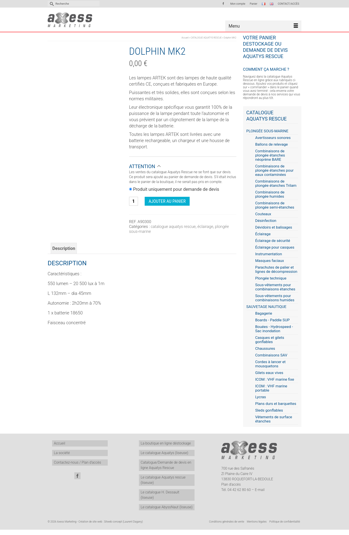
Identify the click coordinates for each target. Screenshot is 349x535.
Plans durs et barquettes (275, 404)
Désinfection (265, 221)
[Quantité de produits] (133, 201)
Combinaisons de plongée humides (270, 194)
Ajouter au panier (167, 201)
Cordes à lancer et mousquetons (270, 364)
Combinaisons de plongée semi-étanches (274, 205)
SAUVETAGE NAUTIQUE (266, 307)
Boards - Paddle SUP (272, 320)
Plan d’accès (231, 484)
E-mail (260, 490)
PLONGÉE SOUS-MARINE (267, 131)
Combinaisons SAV (271, 355)
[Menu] (263, 26)
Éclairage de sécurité (272, 241)
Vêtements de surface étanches (273, 419)
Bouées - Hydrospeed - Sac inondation (274, 329)
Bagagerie (263, 313)
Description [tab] (63, 248)
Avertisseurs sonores (273, 138)
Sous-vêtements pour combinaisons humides (274, 298)
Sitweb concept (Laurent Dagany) (123, 521)
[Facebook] (77, 475)
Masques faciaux (269, 261)
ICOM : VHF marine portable (271, 388)
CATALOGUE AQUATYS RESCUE (173, 226)
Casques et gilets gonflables (269, 340)
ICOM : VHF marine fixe (274, 379)
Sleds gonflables (269, 410)
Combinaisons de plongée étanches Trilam (275, 183)
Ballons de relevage (271, 144)
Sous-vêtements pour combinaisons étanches (275, 287)
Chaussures (265, 348)
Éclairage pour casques (274, 247)
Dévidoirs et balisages (273, 227)
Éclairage (205, 226)
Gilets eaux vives (269, 373)
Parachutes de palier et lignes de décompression (276, 269)
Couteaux (263, 214)
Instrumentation (268, 254)
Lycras (260, 397)
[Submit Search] (51, 3)
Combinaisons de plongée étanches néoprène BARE (270, 155)
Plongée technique (270, 278)
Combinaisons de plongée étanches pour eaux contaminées (274, 170)
